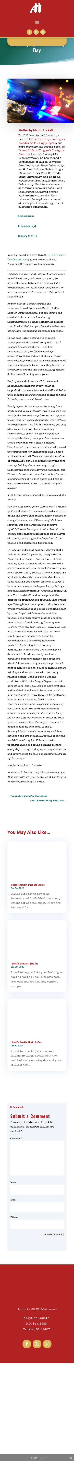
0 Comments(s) (27, 226)
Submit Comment (53, 1235)
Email (14, 1199)
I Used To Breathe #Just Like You (26, 1042)
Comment (16, 1138)
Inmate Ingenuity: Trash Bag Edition (28, 884)
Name (14, 1182)
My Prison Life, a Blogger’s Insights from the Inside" (41, 151)
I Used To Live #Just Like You (24, 963)
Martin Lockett (43, 130)
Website (14, 1216)
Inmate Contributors (26, 215)
